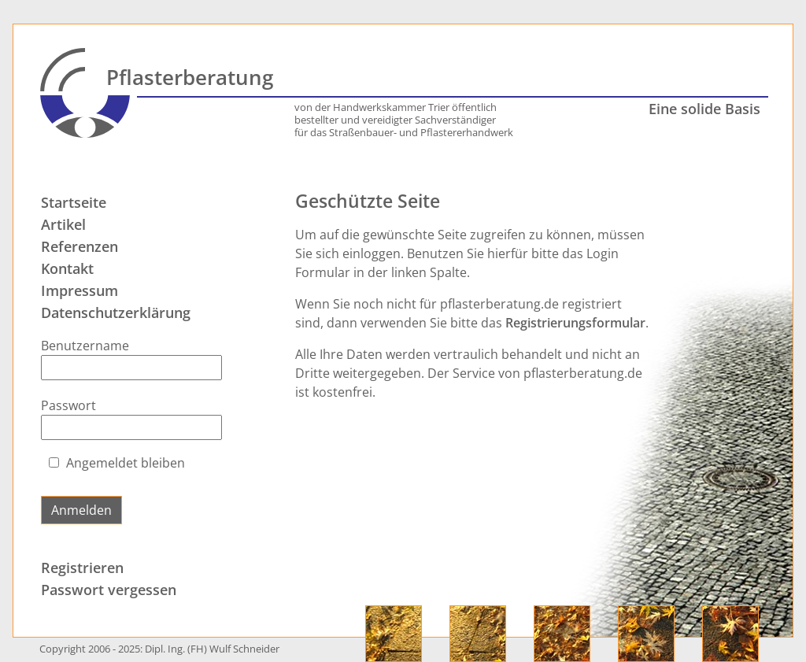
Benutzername (85, 345)
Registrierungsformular (575, 322)
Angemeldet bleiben (125, 463)
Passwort (68, 405)
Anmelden (81, 510)
